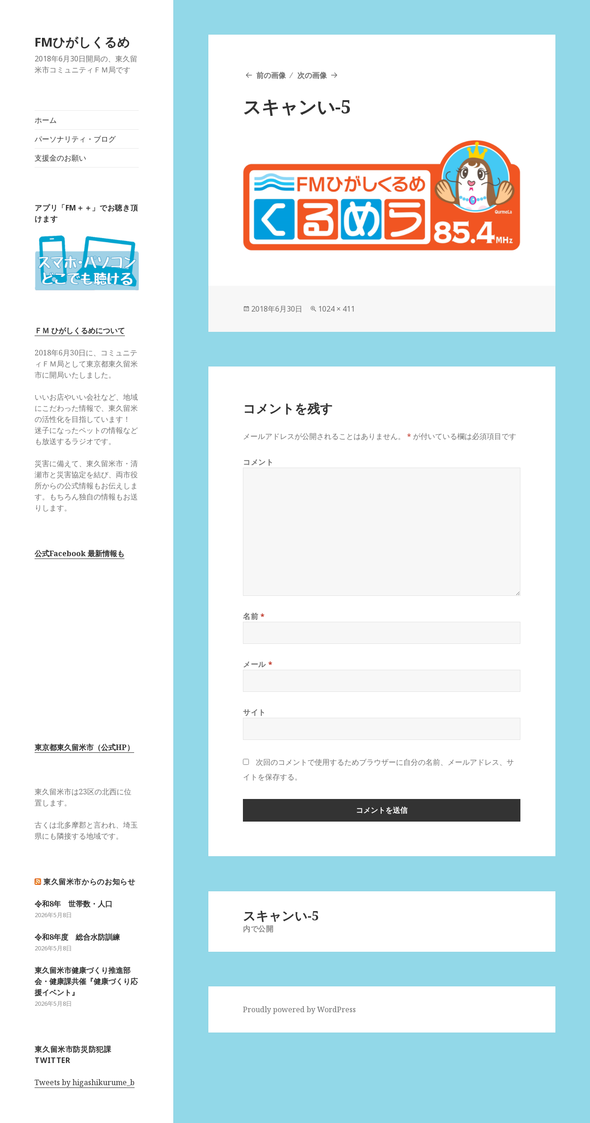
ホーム (46, 120)
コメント (258, 462)
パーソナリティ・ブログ (75, 139)
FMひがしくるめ (82, 41)
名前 (254, 616)
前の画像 (271, 75)
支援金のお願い (60, 158)
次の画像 (312, 75)
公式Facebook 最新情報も (79, 553)
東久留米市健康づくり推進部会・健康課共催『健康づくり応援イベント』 (86, 981)
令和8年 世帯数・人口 (73, 904)
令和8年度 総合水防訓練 (77, 937)
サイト (254, 712)
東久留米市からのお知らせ (89, 882)
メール (257, 664)
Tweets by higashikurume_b (85, 1082)
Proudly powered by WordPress (299, 1009)
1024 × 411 (336, 309)
